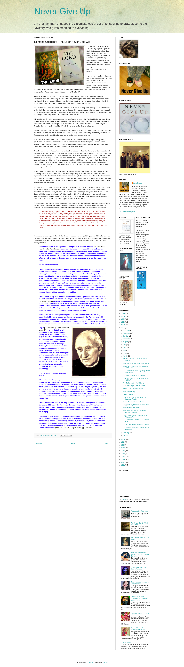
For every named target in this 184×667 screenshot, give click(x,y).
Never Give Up (62, 11)
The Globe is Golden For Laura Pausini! (136, 424)
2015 (123, 453)
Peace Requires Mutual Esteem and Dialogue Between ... (134, 411)
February (126, 433)
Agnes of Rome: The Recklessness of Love (138, 629)
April (124, 353)
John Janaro (137, 183)
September (127, 339)
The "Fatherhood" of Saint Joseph (134, 383)
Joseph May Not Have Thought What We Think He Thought (140, 554)
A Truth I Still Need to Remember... (134, 389)
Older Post (107, 443)
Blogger (104, 662)
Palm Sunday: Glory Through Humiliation (136, 363)
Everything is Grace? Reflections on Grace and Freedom (134, 398)
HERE (125, 499)
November (126, 333)
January (126, 435)
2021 (123, 328)
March (125, 356)
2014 (123, 456)
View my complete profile (127, 212)
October (126, 336)
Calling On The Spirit (129, 394)
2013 (123, 459)
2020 (123, 439)
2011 (123, 465)
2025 (123, 316)
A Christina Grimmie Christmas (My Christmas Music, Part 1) (139, 598)
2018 (123, 445)
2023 (123, 322)
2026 (123, 313)
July (124, 345)
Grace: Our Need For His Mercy (133, 402)
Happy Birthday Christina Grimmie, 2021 (136, 405)
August (125, 342)
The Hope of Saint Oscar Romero (134, 375)
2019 (123, 442)
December (126, 330)
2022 (123, 325)
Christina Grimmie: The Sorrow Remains (138, 568)
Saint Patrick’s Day (129, 391)
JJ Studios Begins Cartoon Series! (134, 386)
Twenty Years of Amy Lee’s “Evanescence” (140, 583)
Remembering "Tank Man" (139, 511)
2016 (123, 451)
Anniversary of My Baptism (131, 408)
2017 (123, 448)
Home (73, 443)
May (124, 350)
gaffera (91, 662)
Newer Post (38, 443)
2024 (123, 319)
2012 (123, 462)
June (125, 347)
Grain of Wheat (126, 643)
